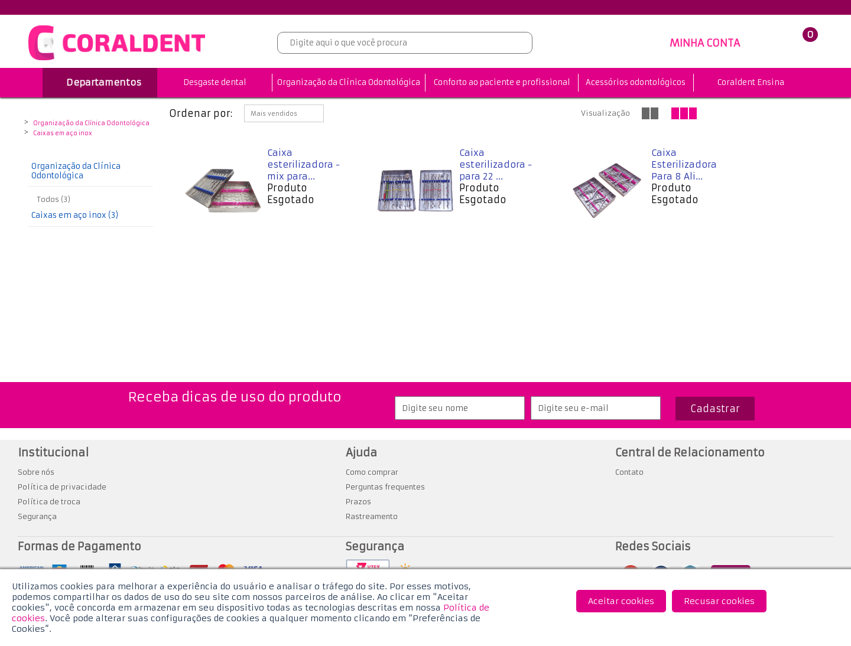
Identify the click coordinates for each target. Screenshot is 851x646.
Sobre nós (36, 472)
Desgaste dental (214, 82)
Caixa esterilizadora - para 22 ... (495, 164)
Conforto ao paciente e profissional (502, 82)
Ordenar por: (200, 113)
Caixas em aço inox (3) (74, 215)
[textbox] (404, 43)
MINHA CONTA (705, 43)
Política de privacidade (62, 486)
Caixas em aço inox (62, 133)
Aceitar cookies (621, 601)
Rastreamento (372, 516)
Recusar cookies (719, 601)
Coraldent (35, 114)
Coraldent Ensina (750, 82)
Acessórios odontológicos (636, 82)
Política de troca (49, 501)
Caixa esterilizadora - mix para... (303, 164)
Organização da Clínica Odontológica (348, 82)
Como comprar (372, 472)
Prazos (358, 501)
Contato (629, 472)
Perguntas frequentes (385, 486)
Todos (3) (53, 199)
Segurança (37, 516)
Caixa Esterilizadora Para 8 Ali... (684, 164)
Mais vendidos (274, 114)
